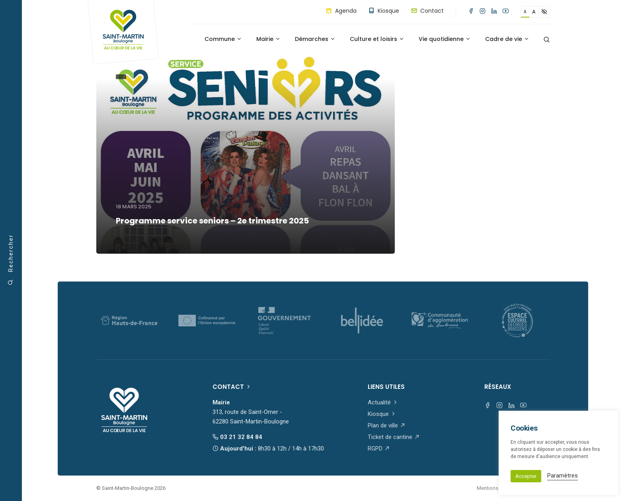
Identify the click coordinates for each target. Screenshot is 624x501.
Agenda (341, 11)
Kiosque (384, 11)
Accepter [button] (525, 476)
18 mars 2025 (133, 206)
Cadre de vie (507, 39)
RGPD (379, 448)
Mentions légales (496, 488)
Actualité (383, 402)
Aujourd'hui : (268, 448)
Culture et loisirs (377, 39)
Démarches (315, 39)
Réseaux (497, 387)
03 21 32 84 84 (237, 437)
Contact (427, 11)
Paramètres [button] (562, 475)
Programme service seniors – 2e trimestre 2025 (212, 220)
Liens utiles (386, 387)
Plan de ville (387, 425)
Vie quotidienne (445, 39)
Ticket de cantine (394, 437)
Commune (223, 39)
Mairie (268, 39)
